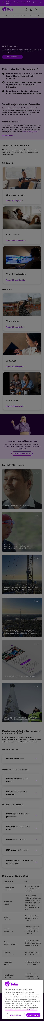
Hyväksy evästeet (33, 1015)
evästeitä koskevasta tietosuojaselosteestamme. (21, 1010)
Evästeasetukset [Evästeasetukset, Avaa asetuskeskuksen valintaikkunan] (15, 1015)
